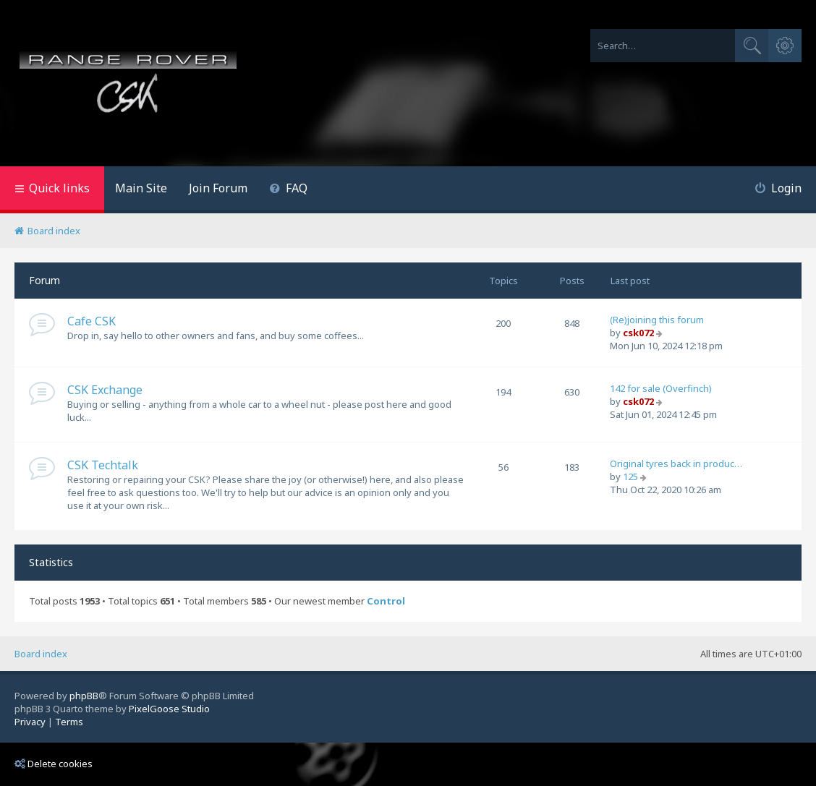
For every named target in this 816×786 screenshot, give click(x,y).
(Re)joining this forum (657, 319)
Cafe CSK (91, 321)
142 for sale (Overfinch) (661, 388)
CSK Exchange (105, 390)
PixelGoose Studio (169, 708)
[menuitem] (288, 189)
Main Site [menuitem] (141, 188)
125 (630, 476)
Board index (40, 653)
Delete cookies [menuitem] (53, 763)
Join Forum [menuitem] (218, 188)
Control (386, 601)
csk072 (638, 332)
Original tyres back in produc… (676, 463)
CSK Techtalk (102, 465)
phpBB (83, 695)
